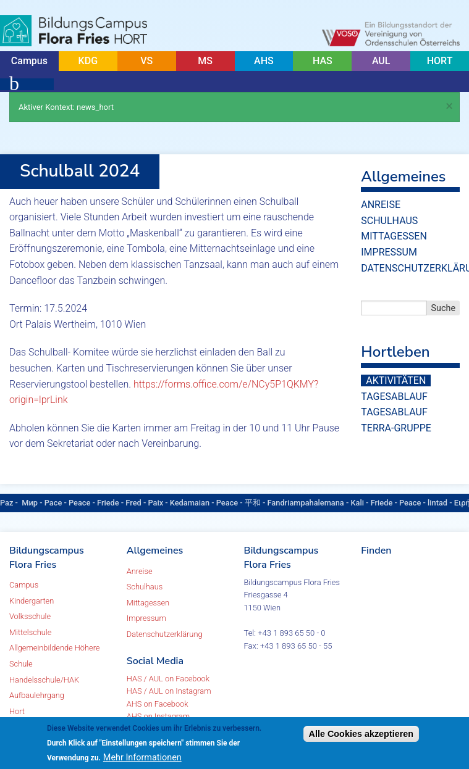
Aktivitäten (396, 380)
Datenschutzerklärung (165, 634)
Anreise (380, 204)
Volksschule (30, 616)
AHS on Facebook (157, 704)
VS (146, 61)
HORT (440, 61)
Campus (29, 61)
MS (205, 61)
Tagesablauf (394, 396)
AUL (381, 61)
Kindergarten (31, 600)
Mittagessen (394, 236)
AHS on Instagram (158, 716)
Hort (17, 711)
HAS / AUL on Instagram (169, 691)
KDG (88, 61)
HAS (322, 61)
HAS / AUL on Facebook (168, 678)
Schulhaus (389, 221)
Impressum (389, 252)
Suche (443, 308)
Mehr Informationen (142, 757)
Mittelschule (30, 632)
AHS (264, 61)
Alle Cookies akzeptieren (361, 734)
